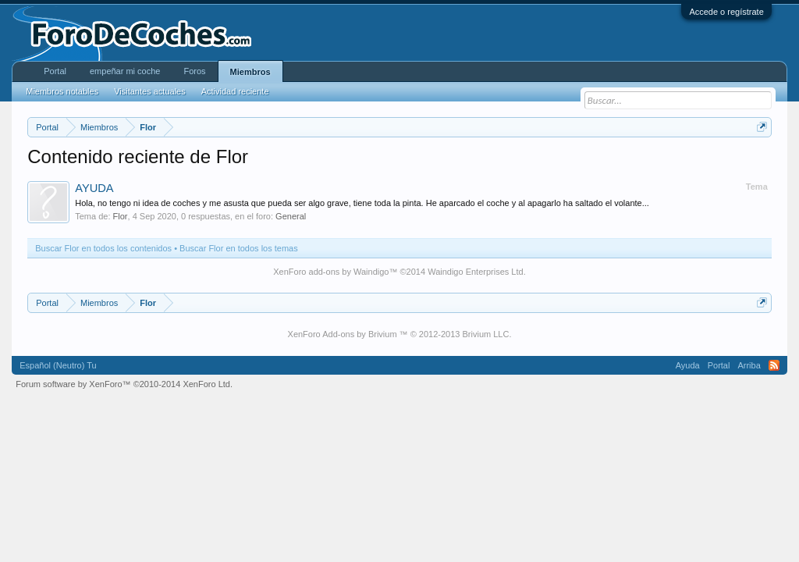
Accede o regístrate (726, 11)
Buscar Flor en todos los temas (238, 248)
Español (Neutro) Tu (58, 365)
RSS (774, 365)
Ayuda (688, 365)
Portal (55, 71)
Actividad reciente (235, 91)
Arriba (748, 365)
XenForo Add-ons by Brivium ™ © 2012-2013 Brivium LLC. (400, 334)
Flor (120, 216)
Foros (194, 71)
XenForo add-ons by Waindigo (331, 271)
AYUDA (94, 188)
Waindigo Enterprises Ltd (476, 271)
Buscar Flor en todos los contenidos (103, 248)
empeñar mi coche (125, 71)
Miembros (250, 71)
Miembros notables (62, 91)
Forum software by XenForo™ (124, 384)
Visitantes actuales (150, 91)
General (290, 216)
